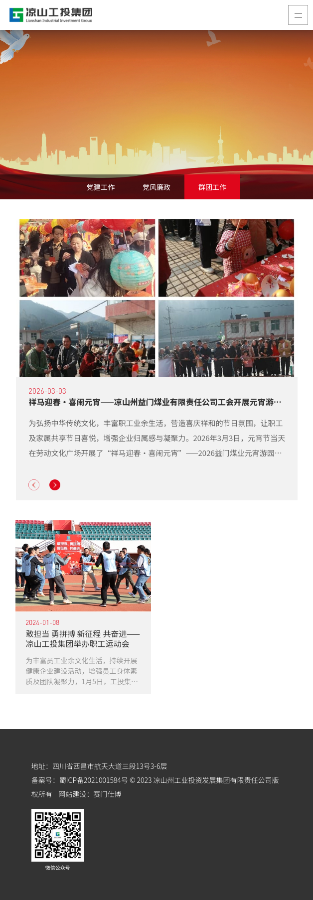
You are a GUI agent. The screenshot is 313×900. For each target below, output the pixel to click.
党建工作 (101, 187)
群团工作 (212, 187)
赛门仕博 (107, 794)
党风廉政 (156, 187)
